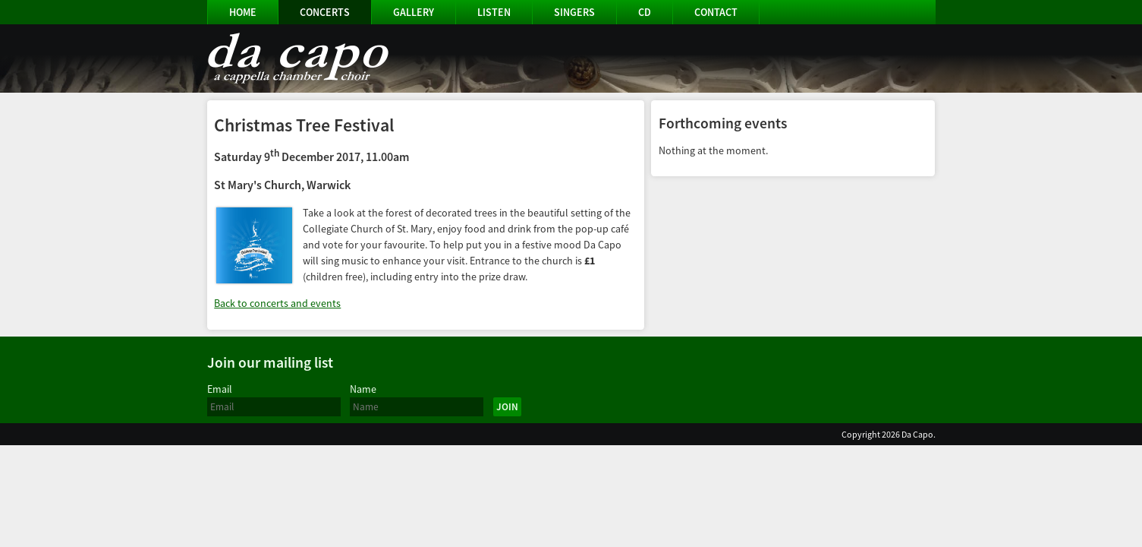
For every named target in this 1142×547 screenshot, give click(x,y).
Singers (574, 12)
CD (644, 12)
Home (242, 12)
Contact (716, 12)
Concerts (325, 12)
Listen (494, 12)
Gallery (413, 12)
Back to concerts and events (277, 303)
